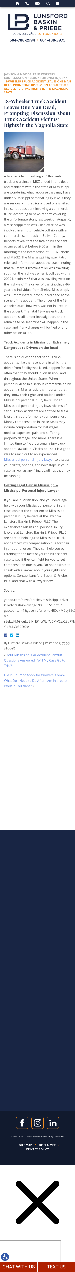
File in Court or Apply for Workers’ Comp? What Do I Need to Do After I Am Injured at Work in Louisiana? (35, 680)
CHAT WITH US (18, 1267)
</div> (30, 1255)
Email (37, 3)
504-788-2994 (22, 40)
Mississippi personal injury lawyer (29, 459)
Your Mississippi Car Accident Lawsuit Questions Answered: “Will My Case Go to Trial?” (34, 660)
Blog (33, 78)
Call (27, 3)
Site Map (25, 1145)
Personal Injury (52, 78)
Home (17, 3)
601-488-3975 (52, 40)
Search (48, 3)
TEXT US (56, 1267)
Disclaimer (47, 1145)
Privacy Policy (37, 1149)
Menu (57, 3)
